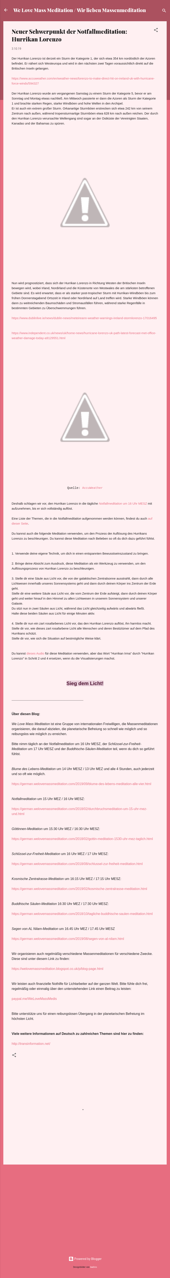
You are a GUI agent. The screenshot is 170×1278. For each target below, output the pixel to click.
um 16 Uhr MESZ (123, 503)
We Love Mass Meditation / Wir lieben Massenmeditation (79, 10)
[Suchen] (164, 11)
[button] (155, 30)
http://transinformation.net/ (31, 1043)
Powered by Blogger (85, 1259)
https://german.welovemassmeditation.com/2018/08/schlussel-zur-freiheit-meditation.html (77, 864)
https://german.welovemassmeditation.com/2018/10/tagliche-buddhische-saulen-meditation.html (82, 914)
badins (93, 1267)
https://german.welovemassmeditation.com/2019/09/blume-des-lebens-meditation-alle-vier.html (81, 784)
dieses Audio (35, 653)
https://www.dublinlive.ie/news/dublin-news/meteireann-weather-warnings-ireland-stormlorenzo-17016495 (84, 318)
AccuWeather (92, 488)
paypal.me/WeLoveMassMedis (34, 998)
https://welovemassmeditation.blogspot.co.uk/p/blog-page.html (57, 969)
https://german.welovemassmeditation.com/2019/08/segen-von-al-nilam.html (68, 939)
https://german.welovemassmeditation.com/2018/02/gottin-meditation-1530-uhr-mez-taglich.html (82, 839)
